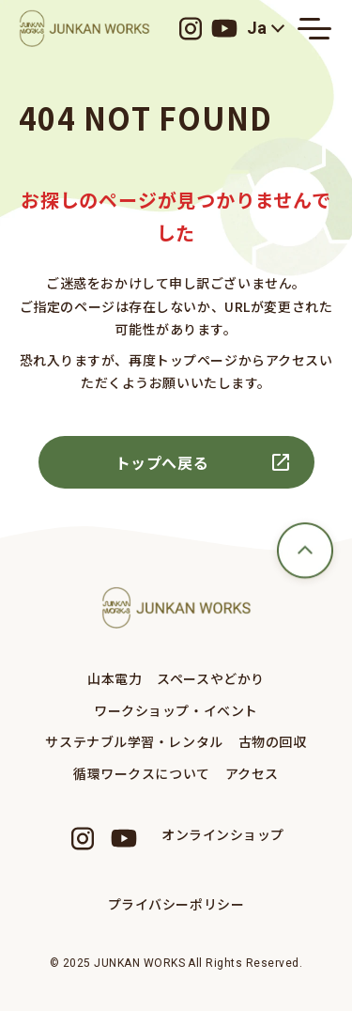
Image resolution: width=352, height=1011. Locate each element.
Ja (257, 28)
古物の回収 (272, 741)
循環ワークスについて (141, 773)
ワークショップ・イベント (176, 710)
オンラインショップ (222, 834)
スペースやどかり (210, 678)
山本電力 (114, 678)
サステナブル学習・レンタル (133, 741)
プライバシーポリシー (176, 903)
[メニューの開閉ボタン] (314, 28)
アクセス (252, 773)
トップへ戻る (162, 462)
